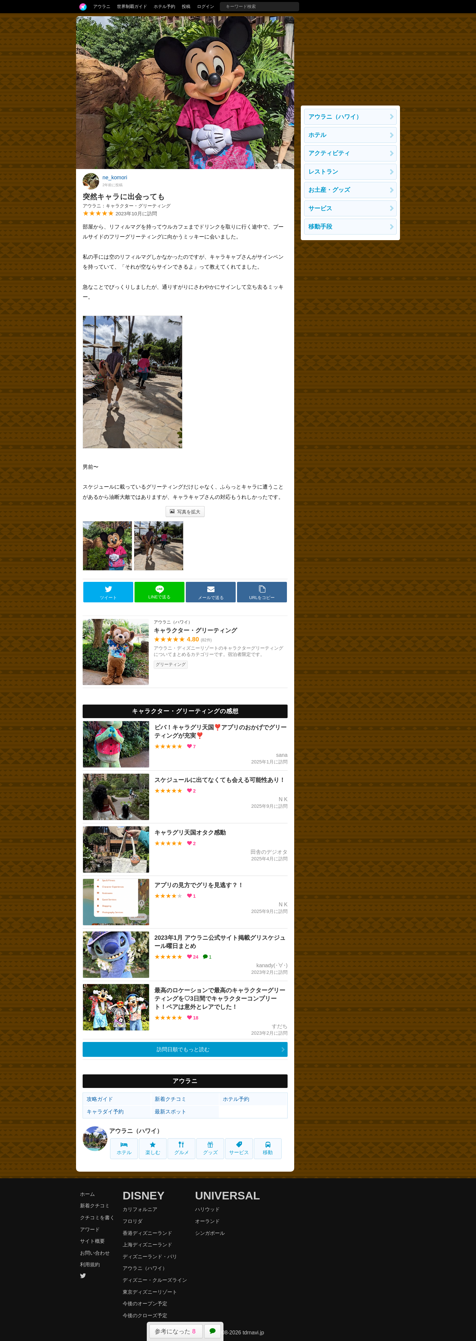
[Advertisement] (350, 57)
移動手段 (320, 226)
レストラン (323, 171)
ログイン (205, 6)
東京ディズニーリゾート (150, 1292)
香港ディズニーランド (147, 1233)
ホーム (87, 1194)
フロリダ (132, 1221)
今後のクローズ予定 (145, 1315)
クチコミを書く (97, 1217)
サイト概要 (92, 1241)
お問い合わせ (95, 1253)
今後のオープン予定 (145, 1303)
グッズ (210, 1148)
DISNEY (144, 1195)
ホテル (124, 1148)
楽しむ (152, 1148)
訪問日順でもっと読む (183, 1049)
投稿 (186, 6)
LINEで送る (159, 592)
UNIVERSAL (227, 1195)
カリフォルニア (140, 1209)
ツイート (108, 592)
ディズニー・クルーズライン (155, 1280)
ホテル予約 (164, 6)
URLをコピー (262, 592)
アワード (90, 1229)
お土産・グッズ (329, 190)
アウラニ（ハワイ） (136, 1131)
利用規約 (90, 1264)
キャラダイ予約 (105, 1111)
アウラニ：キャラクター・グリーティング (127, 205)
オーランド (207, 1221)
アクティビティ (329, 153)
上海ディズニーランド (147, 1244)
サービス (239, 1148)
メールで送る (211, 592)
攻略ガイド (100, 1099)
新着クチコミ (170, 1099)
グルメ (181, 1148)
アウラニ (101, 6)
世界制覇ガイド (132, 6)
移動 (268, 1148)
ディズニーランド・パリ (150, 1256)
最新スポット (170, 1111)
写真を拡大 (185, 511)
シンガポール (210, 1233)
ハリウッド (207, 1209)
